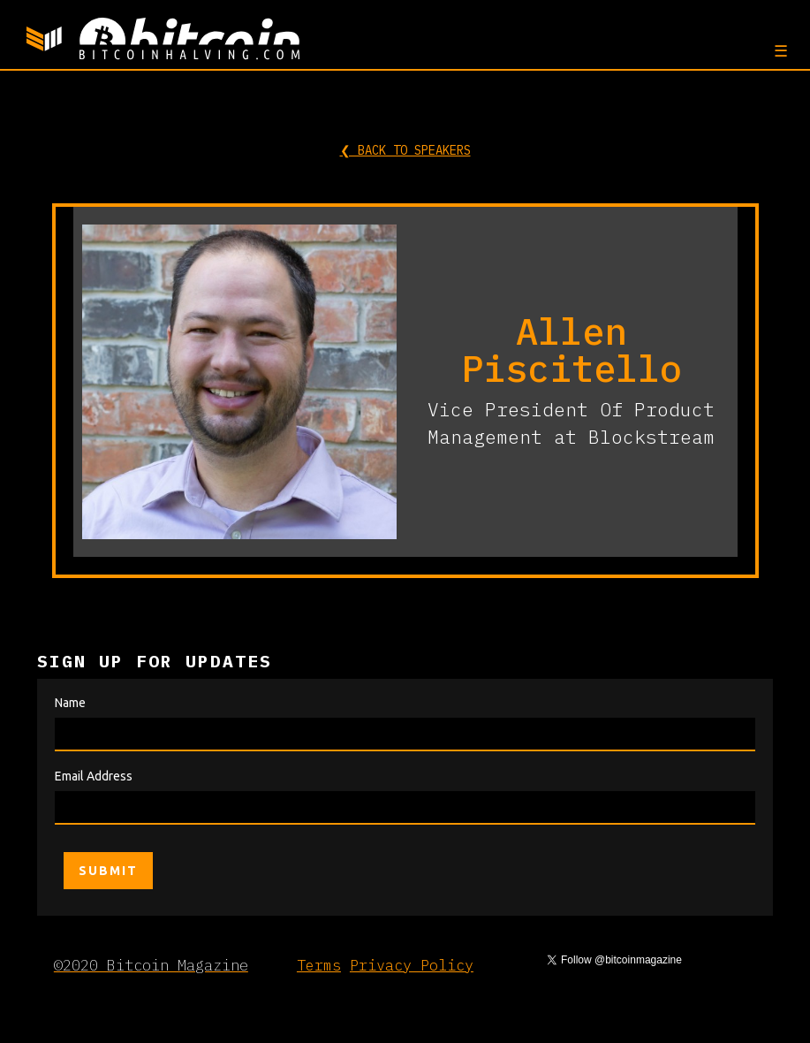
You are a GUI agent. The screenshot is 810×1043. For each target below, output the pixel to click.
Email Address (93, 776)
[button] (778, 50)
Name (70, 703)
